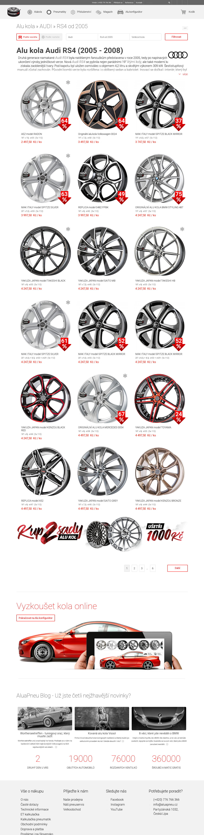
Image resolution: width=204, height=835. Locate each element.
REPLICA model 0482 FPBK (93, 207)
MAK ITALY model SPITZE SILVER (39, 207)
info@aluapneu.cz (163, 804)
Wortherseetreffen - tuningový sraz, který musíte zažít (45, 735)
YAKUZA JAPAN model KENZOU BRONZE (158, 500)
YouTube (114, 809)
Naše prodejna (73, 799)
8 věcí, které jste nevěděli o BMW (159, 733)
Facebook (115, 799)
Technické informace (35, 809)
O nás (24, 799)
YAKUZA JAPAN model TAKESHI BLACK (43, 280)
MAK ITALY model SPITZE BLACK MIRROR (158, 133)
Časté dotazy (29, 804)
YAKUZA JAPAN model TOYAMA (153, 427)
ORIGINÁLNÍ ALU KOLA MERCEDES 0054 (100, 427)
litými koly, (134, 62)
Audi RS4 (61, 58)
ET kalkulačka (30, 814)
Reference (129, 3)
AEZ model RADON (31, 133)
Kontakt (139, 3)
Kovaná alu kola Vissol (102, 733)
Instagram (115, 804)
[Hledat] (170, 2)
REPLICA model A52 (32, 500)
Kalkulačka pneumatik (36, 819)
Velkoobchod (72, 809)
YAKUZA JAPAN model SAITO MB (96, 280)
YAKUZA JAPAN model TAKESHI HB (155, 280)
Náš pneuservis (73, 804)
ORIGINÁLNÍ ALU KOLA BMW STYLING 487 (159, 207)
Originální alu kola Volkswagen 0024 (97, 133)
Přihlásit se (118, 3)
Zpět (185, 28)
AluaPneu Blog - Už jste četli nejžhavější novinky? (73, 695)
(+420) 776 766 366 (164, 799)
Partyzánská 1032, (163, 809)
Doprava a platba (32, 829)
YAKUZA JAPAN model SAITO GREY (98, 500)
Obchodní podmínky (34, 824)
